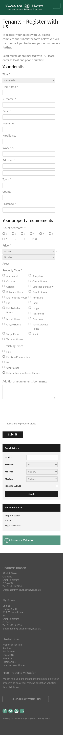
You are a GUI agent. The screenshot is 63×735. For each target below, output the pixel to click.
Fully (8, 351)
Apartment (12, 276)
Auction (7, 648)
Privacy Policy (44, 718)
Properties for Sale (12, 644)
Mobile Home (13, 319)
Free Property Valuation (25, 699)
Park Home (38, 319)
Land (34, 303)
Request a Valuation (22, 540)
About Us (7, 658)
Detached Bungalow (42, 286)
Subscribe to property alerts (21, 423)
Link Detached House (13, 310)
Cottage (10, 286)
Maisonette (38, 313)
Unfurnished (12, 367)
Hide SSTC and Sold (13, 486)
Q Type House (13, 324)
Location (8, 457)
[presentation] (27, 410)
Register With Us (13, 525)
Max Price (9, 479)
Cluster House (39, 281)
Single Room (12, 334)
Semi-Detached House (40, 326)
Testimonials (9, 661)
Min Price (9, 472)
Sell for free (9, 651)
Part (8, 362)
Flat (8, 303)
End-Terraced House (16, 297)
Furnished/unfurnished (18, 357)
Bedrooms (9, 464)
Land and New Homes (14, 665)
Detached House (15, 292)
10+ (33, 238)
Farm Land (37, 297)
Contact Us (8, 655)
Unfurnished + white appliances (22, 373)
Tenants (8, 520)
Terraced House (14, 339)
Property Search (12, 515)
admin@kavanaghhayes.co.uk (25, 589)
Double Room (39, 292)
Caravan (10, 281)
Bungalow (37, 276)
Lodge (35, 308)
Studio (35, 334)
